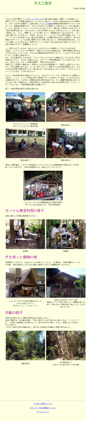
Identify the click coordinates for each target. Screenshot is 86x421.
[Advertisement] (43, 12)
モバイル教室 (47, 24)
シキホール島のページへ (43, 404)
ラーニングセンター (36, 19)
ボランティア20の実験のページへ (43, 408)
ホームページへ (43, 412)
